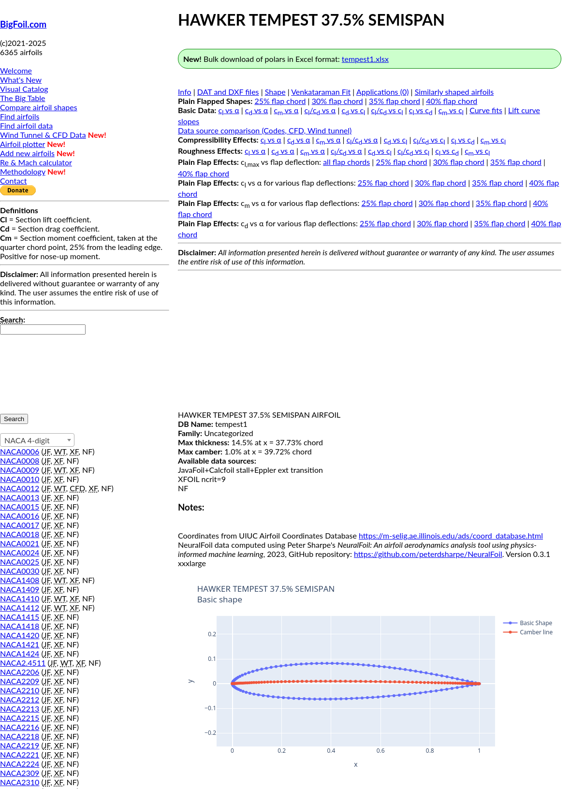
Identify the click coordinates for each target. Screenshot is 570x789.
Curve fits (485, 110)
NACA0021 (19, 543)
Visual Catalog (24, 88)
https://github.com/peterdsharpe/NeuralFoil (428, 553)
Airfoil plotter (22, 143)
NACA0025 (19, 561)
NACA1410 (19, 598)
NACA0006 (19, 451)
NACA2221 (19, 754)
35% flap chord (394, 100)
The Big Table (22, 97)
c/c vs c (387, 110)
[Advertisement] (369, 342)
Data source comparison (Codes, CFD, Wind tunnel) (264, 130)
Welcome (16, 70)
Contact (13, 180)
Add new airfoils (27, 153)
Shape (275, 91)
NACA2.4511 (22, 662)
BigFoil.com (23, 24)
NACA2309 (19, 772)
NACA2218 (19, 736)
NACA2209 (19, 681)
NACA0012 (19, 488)
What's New (21, 79)
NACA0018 (19, 534)
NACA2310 (19, 782)
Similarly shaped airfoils (454, 91)
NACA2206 (19, 671)
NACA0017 (19, 524)
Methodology (22, 171)
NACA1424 (19, 653)
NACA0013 (19, 497)
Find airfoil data (26, 125)
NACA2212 (19, 699)
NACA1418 (19, 625)
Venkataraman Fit (321, 91)
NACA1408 (19, 579)
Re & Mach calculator (36, 162)
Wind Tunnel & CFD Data (43, 134)
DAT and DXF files (228, 91)
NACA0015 (19, 506)
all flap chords (346, 161)
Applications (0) (382, 91)
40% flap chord (451, 100)
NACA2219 (19, 745)
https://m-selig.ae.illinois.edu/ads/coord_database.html (451, 535)
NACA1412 (19, 607)
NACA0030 (19, 570)
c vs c (353, 110)
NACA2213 (19, 708)
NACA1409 (19, 589)
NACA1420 (19, 635)
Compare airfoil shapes (38, 107)
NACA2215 (19, 717)
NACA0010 (19, 478)
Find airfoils (19, 116)
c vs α (229, 110)
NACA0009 (19, 469)
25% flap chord (280, 100)
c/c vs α (320, 110)
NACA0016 (19, 515)
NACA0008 (19, 460)
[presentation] (39, 369)
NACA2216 (19, 726)
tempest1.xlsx (365, 58)
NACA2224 (19, 763)
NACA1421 (19, 644)
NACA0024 (19, 552)
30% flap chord (337, 100)
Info (184, 91)
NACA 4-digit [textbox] (27, 440)
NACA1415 (19, 616)
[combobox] (37, 440)
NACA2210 (19, 690)
